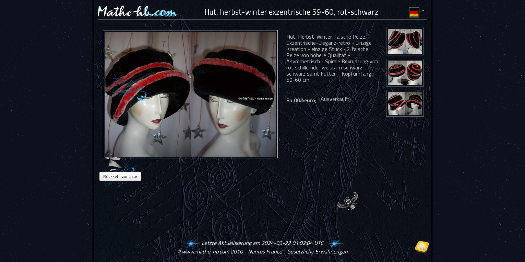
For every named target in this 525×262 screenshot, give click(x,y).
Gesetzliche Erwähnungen (317, 251)
